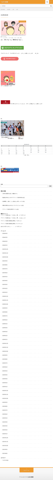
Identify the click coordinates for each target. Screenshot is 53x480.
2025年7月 (4, 268)
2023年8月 (4, 359)
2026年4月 (4, 233)
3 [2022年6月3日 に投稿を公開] (30, 147)
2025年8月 (4, 264)
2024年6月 (4, 319)
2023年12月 (5, 343)
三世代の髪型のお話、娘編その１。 (10, 193)
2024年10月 (5, 304)
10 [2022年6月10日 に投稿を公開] (31, 149)
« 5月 (25, 155)
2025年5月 (4, 276)
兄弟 (18, 37)
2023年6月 (4, 367)
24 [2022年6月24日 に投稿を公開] (31, 152)
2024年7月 (4, 315)
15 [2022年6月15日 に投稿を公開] (16, 150)
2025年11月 (5, 253)
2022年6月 (4, 414)
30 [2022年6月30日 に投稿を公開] (23, 153)
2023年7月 (4, 363)
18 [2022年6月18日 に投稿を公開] (38, 150)
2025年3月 (4, 284)
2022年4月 (4, 422)
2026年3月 (4, 237)
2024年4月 (4, 327)
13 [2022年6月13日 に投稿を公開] (1, 150)
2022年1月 (4, 433)
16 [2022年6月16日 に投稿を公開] (23, 150)
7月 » (28, 155)
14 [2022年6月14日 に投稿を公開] (9, 150)
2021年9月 (4, 449)
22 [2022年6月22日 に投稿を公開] (16, 152)
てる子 (15, 37)
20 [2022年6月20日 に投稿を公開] (1, 152)
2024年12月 (5, 296)
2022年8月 (4, 406)
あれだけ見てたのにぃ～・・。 (8, 226)
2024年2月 (4, 335)
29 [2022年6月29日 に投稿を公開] (16, 153)
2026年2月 (4, 241)
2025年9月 (4, 261)
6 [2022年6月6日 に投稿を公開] (1, 149)
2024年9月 (4, 308)
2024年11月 (5, 300)
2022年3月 (4, 425)
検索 (2, 184)
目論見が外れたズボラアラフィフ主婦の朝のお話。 (13, 197)
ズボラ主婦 (10, 37)
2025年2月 (4, 288)
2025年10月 (5, 257)
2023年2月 (4, 382)
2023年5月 (4, 370)
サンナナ (18, 223)
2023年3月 (4, 378)
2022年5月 (4, 418)
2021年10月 (5, 445)
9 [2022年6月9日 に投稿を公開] (23, 149)
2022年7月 (4, 410)
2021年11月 (5, 441)
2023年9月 (4, 355)
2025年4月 (4, 280)
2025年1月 (4, 292)
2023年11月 (5, 347)
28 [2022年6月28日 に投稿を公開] (9, 153)
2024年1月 (4, 339)
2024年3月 (4, 331)
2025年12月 (5, 249)
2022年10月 (5, 398)
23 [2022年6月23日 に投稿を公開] (23, 152)
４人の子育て (5, 37)
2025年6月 (4, 272)
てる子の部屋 (30, 477)
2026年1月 (4, 245)
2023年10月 (5, 351)
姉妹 (21, 37)
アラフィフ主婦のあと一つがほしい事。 (10, 215)
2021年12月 (5, 437)
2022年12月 (5, 390)
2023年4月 (4, 374)
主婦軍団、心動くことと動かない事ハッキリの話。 (13, 201)
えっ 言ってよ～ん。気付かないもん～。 (12, 39)
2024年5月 (4, 323)
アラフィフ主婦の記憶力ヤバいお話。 (10, 209)
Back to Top (26, 470)
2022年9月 (4, 402)
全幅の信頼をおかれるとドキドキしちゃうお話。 (13, 205)
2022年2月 (4, 429)
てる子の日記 (22, 21)
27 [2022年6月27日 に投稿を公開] (1, 153)
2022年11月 (5, 394)
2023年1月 (4, 386)
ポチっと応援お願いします (6, 85)
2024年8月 (4, 312)
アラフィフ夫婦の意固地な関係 (8, 220)
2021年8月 (4, 453)
